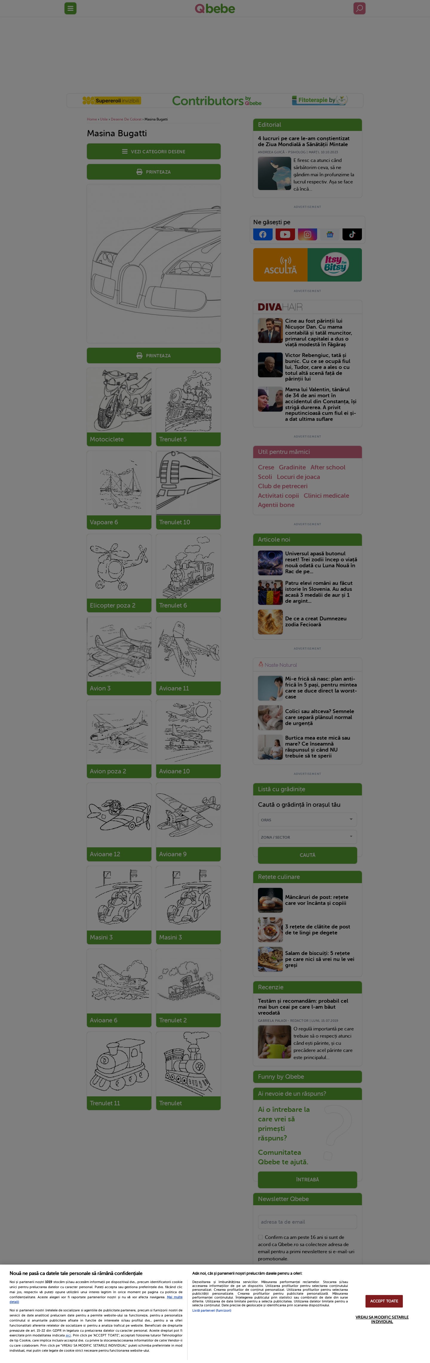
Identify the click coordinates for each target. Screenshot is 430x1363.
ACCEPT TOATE (384, 1301)
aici (68, 1335)
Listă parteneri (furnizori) (211, 1311)
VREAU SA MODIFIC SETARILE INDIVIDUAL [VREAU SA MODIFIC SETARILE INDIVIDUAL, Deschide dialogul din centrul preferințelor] (382, 1319)
